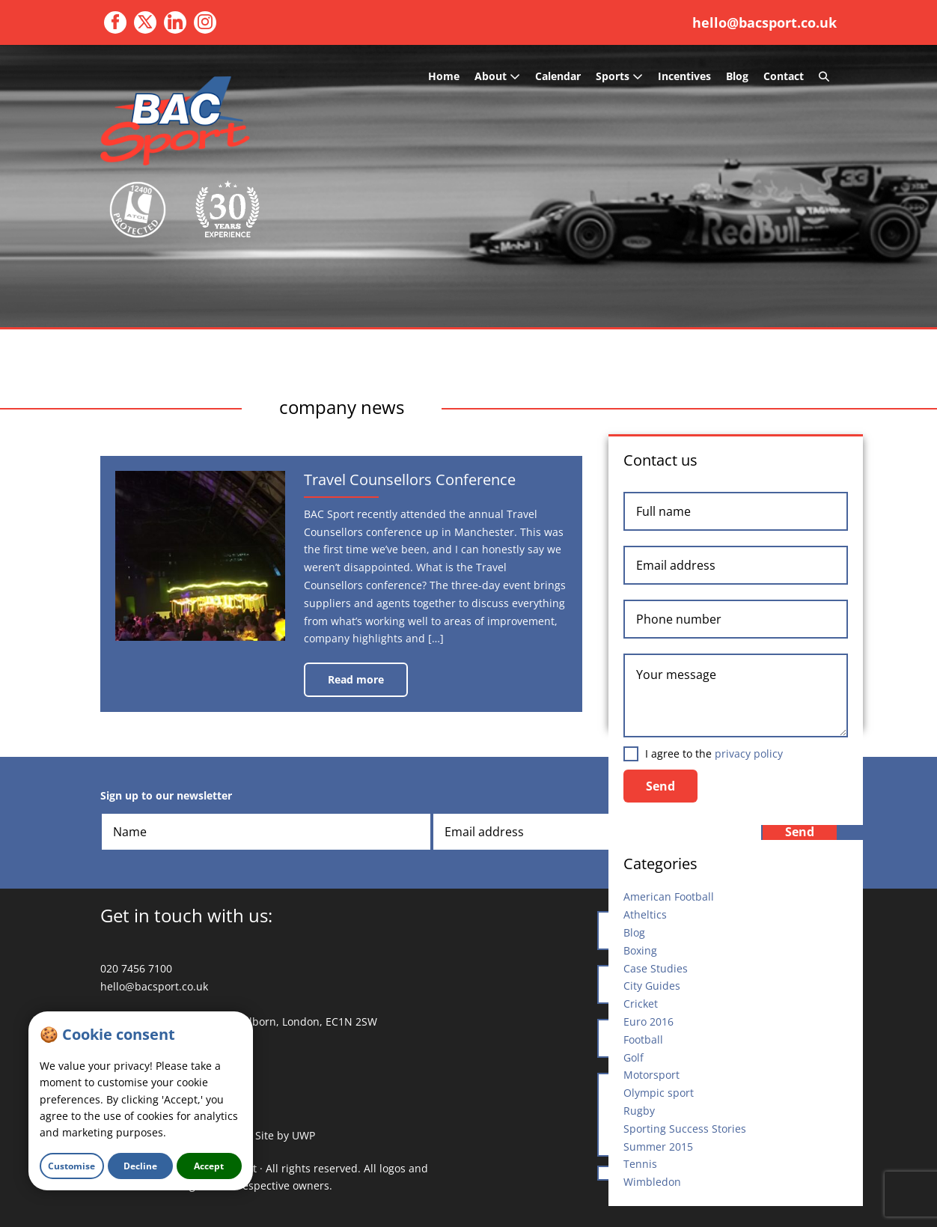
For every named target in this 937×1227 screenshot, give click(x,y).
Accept (209, 1166)
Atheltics (645, 914)
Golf (633, 1057)
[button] (824, 76)
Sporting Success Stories (684, 1128)
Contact (783, 76)
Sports (619, 76)
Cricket (640, 1003)
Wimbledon (652, 1182)
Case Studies (655, 968)
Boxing (640, 950)
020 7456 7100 (136, 968)
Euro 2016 (648, 1021)
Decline (140, 1166)
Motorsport (651, 1075)
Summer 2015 (658, 1146)
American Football (668, 896)
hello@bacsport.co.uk (764, 22)
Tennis (640, 1164)
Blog (737, 76)
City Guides (651, 985)
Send (660, 786)
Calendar (558, 76)
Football (643, 1039)
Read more (368, 684)
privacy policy (749, 753)
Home (444, 76)
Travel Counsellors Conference (436, 483)
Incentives (684, 76)
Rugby (639, 1110)
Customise (71, 1166)
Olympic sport (658, 1093)
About (497, 76)
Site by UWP (285, 1135)
